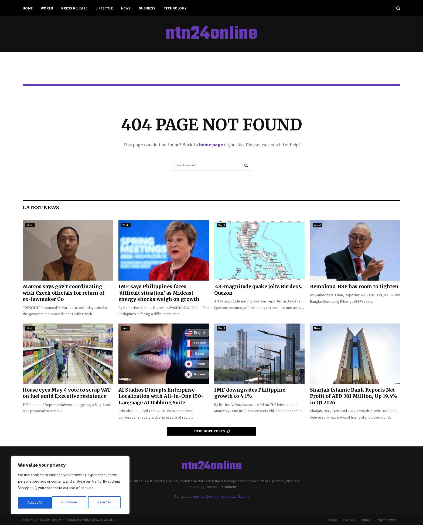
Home (28, 8)
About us (348, 520)
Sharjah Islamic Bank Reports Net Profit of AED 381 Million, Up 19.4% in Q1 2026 (353, 396)
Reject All (70, 502)
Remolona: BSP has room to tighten (354, 286)
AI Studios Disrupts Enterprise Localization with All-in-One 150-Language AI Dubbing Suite (161, 396)
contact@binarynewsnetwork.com (221, 496)
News (126, 8)
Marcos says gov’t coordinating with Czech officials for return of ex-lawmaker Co (63, 292)
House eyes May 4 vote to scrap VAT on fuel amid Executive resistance (67, 393)
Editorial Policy (386, 520)
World (47, 8)
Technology (175, 8)
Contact (365, 520)
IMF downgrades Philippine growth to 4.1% (249, 393)
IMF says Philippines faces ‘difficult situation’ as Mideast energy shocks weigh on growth (158, 292)
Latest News (41, 207)
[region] (70, 485)
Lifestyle (104, 8)
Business (147, 8)
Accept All (105, 502)
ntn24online (211, 34)
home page (211, 145)
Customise (35, 502)
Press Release (74, 8)
